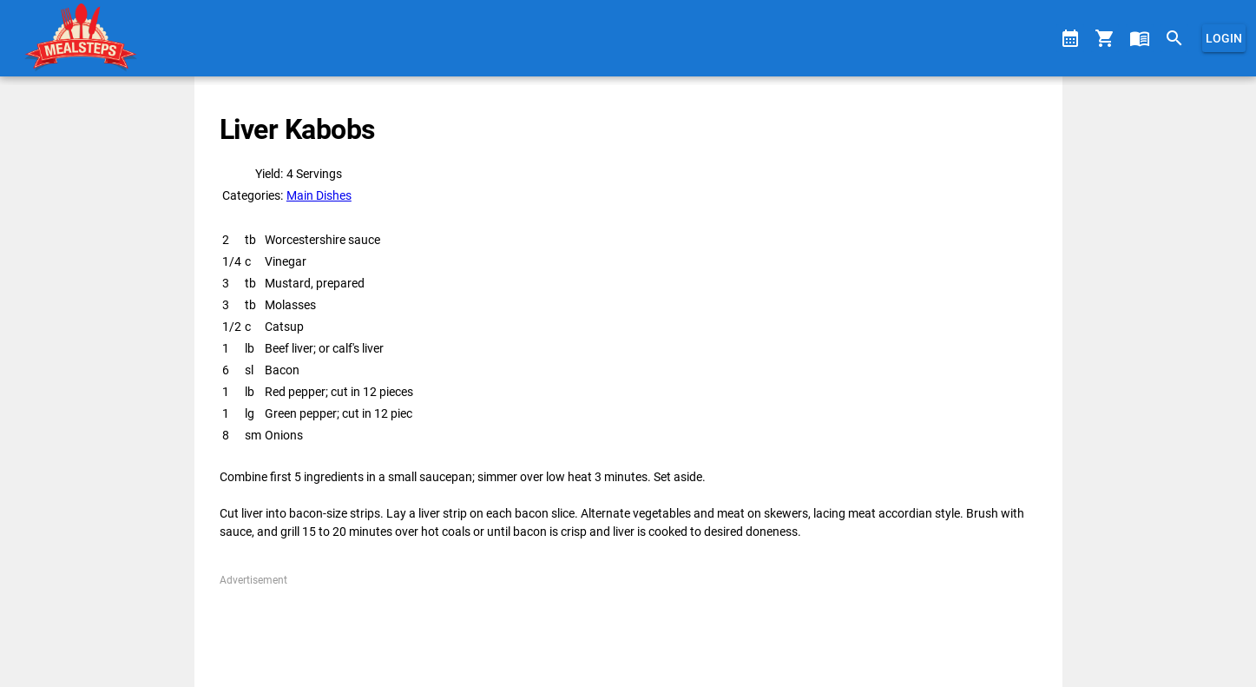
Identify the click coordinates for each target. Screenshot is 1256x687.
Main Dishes (319, 195)
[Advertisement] (628, 627)
